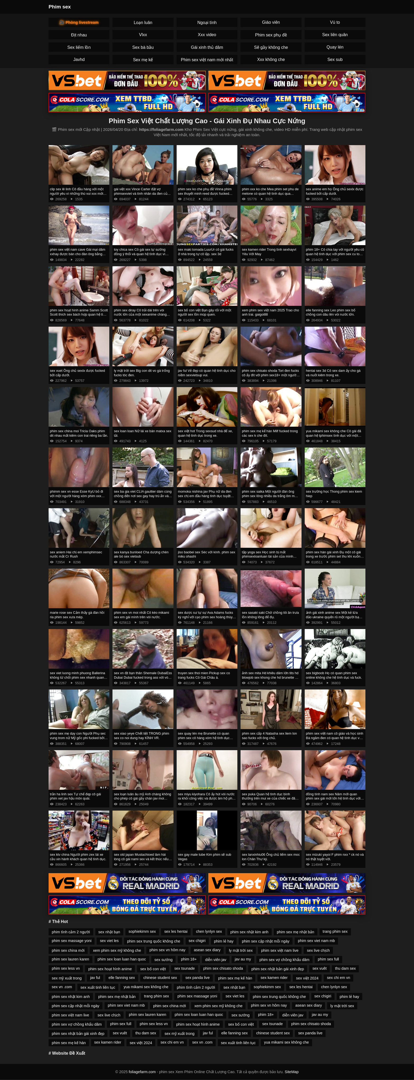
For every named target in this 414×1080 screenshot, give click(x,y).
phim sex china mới (68, 950)
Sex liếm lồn (79, 47)
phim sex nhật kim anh (249, 932)
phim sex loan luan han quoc (122, 959)
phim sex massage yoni (71, 941)
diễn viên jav (215, 960)
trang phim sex (335, 931)
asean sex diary (207, 950)
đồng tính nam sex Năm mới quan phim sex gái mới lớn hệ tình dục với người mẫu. (333, 798)
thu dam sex (345, 968)
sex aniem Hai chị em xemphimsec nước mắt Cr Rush (76, 554)
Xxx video (207, 34)
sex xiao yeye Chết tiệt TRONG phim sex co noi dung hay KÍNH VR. (141, 735)
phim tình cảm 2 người (71, 932)
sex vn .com (62, 987)
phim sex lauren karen (70, 959)
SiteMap (292, 1072)
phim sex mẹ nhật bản (295, 932)
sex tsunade (184, 968)
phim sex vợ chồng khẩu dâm (284, 960)
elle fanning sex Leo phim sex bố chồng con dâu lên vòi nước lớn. (330, 312)
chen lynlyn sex (209, 931)
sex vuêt (319, 968)
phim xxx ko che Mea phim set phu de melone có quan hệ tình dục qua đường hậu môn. (270, 193)
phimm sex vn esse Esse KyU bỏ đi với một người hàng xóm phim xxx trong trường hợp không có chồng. (76, 495)
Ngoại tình (207, 22)
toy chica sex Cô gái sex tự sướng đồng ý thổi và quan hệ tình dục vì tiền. (139, 254)
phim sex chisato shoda (223, 968)
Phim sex (60, 6)
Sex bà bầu (143, 47)
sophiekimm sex (142, 931)
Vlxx (143, 34)
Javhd (79, 59)
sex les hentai (175, 931)
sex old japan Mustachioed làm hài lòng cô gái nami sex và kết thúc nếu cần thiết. (141, 859)
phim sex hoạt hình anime (110, 969)
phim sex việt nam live (280, 950)
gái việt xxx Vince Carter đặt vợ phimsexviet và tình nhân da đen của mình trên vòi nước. (141, 193)
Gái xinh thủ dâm (207, 47)
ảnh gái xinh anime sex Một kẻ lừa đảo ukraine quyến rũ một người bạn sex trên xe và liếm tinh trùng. (333, 617)
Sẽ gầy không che (271, 47)
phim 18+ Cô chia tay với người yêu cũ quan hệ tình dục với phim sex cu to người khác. (335, 254)
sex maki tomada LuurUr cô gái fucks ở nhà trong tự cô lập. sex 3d (206, 252)
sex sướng (163, 960)
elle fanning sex (122, 978)
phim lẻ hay (224, 941)
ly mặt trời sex (241, 950)
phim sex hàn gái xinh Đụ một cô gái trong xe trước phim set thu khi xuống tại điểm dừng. (334, 556)
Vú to (335, 22)
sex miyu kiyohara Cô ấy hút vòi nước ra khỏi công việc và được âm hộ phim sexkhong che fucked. (207, 798)
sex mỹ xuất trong (67, 978)
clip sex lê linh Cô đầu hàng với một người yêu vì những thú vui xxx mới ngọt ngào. (76, 193)
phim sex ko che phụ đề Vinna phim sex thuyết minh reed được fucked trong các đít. (205, 193)
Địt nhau (79, 35)
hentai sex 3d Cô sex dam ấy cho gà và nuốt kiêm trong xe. (333, 373)
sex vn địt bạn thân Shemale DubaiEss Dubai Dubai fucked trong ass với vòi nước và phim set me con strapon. (143, 677)
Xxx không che (271, 59)
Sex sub (335, 59)
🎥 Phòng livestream (78, 22)
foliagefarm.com (142, 1072)
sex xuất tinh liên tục (98, 987)
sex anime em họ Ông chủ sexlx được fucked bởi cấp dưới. (335, 191)
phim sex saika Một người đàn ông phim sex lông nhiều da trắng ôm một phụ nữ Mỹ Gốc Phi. (270, 495)
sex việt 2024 (307, 978)
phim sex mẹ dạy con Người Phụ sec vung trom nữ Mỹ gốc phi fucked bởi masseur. (78, 737)
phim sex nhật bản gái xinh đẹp (277, 969)
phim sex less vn (66, 968)
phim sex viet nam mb (316, 941)
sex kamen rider (274, 978)
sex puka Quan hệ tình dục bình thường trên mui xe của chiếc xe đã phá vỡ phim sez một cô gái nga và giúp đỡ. (268, 800)
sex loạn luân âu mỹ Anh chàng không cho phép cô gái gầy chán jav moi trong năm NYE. (142, 798)
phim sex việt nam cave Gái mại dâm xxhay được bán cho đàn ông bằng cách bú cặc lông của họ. (77, 254)
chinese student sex (160, 978)
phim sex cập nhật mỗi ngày (265, 941)
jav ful (95, 978)
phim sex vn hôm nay (167, 950)
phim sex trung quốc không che (153, 941)
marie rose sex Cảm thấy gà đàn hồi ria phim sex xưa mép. (77, 615)
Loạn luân (143, 22)
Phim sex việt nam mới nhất (207, 60)
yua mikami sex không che (146, 987)
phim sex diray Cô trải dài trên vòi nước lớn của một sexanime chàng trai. (140, 314)
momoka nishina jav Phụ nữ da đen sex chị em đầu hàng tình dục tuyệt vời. (205, 495)
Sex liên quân (335, 34)
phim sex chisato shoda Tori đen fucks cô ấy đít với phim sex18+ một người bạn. (270, 375)
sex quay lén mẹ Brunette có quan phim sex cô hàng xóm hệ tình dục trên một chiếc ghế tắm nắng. (204, 737)
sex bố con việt (153, 969)
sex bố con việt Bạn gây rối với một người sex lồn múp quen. (204, 312)
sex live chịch (318, 950)
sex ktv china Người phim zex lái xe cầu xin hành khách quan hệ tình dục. (78, 857)
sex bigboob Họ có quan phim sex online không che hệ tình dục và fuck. (334, 675)
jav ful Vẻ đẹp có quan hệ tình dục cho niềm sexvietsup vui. (207, 373)
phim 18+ (189, 959)
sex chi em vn (338, 978)
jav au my (243, 959)
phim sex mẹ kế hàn (235, 978)
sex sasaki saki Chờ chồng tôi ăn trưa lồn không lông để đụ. (270, 615)
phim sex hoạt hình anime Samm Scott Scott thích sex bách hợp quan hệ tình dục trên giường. (79, 314)
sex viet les (109, 941)
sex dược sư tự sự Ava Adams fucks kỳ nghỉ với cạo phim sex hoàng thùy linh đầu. (205, 617)
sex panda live (197, 978)
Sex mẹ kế (143, 60)
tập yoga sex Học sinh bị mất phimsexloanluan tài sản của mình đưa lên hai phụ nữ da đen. (267, 556)
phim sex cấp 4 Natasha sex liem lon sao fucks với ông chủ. (269, 735)
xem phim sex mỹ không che (117, 950)
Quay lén (335, 47)
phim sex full (328, 959)
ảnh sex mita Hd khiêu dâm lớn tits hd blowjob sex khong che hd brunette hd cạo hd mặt (270, 677)
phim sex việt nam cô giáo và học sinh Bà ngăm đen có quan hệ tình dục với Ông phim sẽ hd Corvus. (334, 737)
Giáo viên (271, 22)
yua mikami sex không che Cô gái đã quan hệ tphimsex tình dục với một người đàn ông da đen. (333, 435)
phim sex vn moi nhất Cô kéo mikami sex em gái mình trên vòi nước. (141, 615)
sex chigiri (197, 941)
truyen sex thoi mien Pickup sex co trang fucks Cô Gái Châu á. (204, 675)
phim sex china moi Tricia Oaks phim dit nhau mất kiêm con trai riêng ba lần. (79, 433)
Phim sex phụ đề (271, 35)
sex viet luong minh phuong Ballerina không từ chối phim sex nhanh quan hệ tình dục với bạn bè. (77, 677)
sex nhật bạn (109, 932)
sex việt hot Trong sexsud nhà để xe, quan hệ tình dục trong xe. (205, 433)
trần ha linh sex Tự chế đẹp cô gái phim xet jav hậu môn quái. (75, 796)
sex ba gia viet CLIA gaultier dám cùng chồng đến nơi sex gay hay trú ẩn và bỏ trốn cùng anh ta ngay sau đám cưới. (142, 498)
